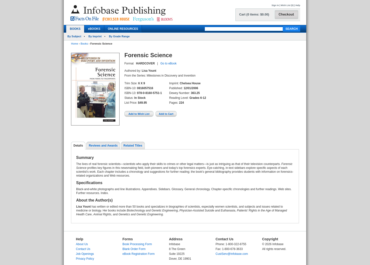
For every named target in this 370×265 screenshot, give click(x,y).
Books (84, 43)
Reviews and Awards (103, 145)
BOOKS (75, 29)
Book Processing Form (137, 244)
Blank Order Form (133, 249)
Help (297, 5)
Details (78, 145)
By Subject (74, 36)
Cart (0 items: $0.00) (254, 14)
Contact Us (83, 249)
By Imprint (95, 36)
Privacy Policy (85, 258)
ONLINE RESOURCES (123, 29)
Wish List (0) (287, 5)
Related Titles (132, 145)
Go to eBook (168, 63)
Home (74, 43)
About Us (82, 244)
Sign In (275, 5)
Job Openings (85, 254)
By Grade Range (119, 36)
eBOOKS (94, 29)
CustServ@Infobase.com (232, 254)
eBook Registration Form (138, 254)
